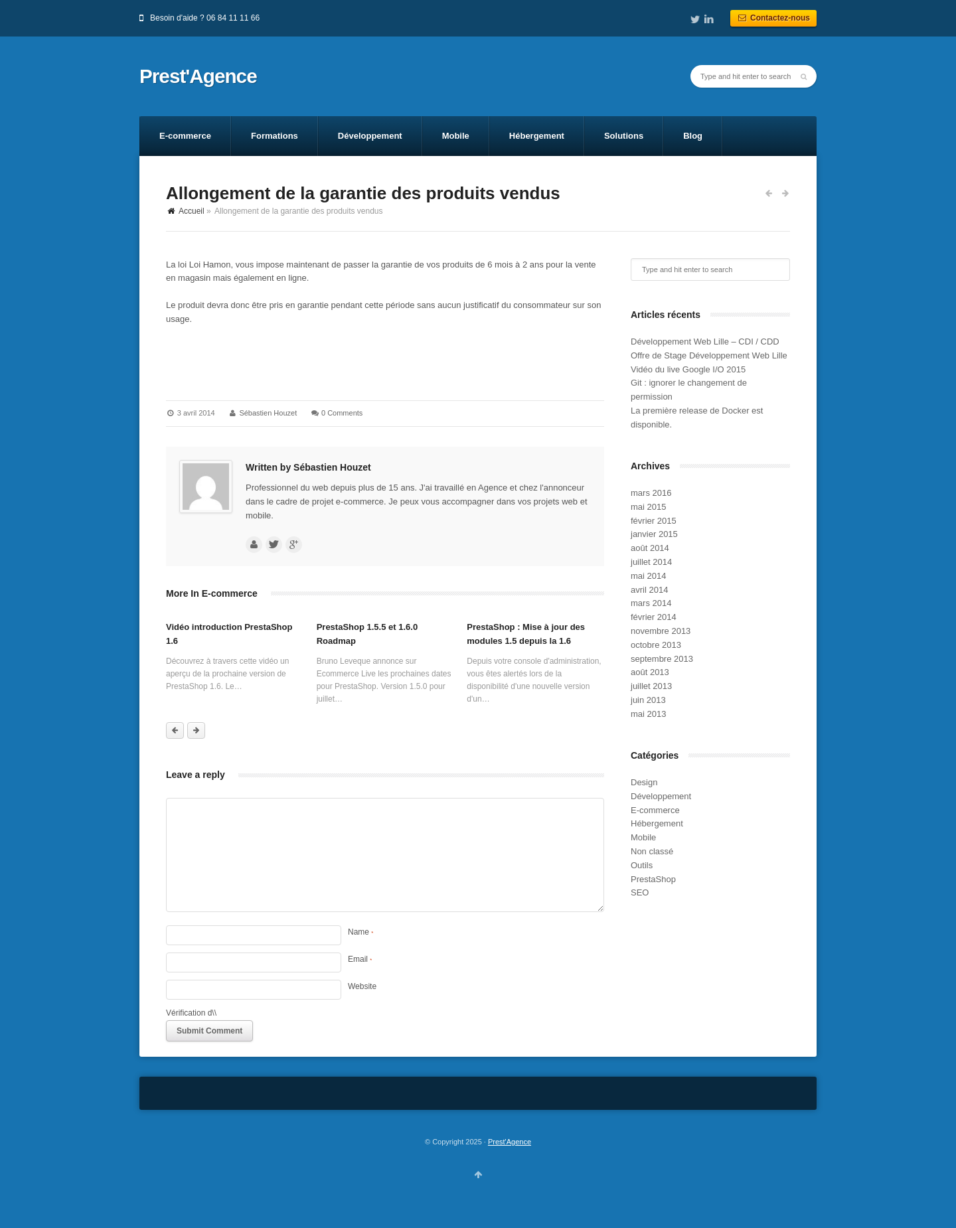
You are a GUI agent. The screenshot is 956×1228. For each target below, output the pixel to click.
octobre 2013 (656, 645)
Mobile (455, 136)
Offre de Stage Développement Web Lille (709, 355)
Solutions (623, 136)
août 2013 (650, 672)
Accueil (191, 211)
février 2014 (654, 617)
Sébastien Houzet (268, 413)
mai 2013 (648, 714)
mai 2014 (648, 576)
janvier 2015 (654, 534)
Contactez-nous (773, 18)
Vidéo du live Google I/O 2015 (688, 369)
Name (360, 932)
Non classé (652, 851)
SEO (640, 892)
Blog (692, 136)
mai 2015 (648, 507)
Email (360, 959)
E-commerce (185, 136)
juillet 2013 (651, 686)
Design (644, 782)
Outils (642, 865)
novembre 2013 (660, 631)
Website (362, 986)
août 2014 (650, 548)
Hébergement (536, 136)
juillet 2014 (651, 562)
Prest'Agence (198, 76)
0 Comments (341, 413)
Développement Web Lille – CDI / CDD (705, 341)
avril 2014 (649, 590)
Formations (274, 136)
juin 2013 (648, 700)
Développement (370, 136)
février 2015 (654, 521)
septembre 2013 (662, 659)
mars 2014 (651, 603)
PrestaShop (653, 879)
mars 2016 (651, 493)
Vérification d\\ (191, 1013)
